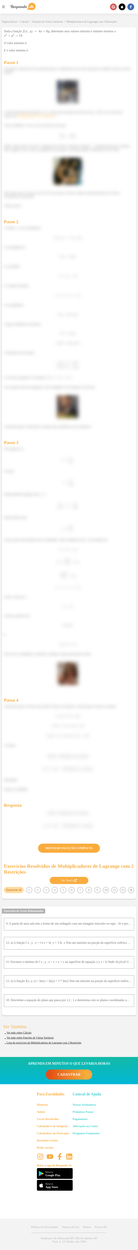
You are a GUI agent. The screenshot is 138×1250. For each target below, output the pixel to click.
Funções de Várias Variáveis (47, 21)
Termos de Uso (70, 1227)
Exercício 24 (13, 889)
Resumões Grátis (47, 1140)
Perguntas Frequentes (86, 1133)
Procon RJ (101, 1227)
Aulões (41, 1111)
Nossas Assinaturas (84, 1104)
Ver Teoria (69, 880)
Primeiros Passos (83, 1111)
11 (114, 890)
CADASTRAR (68, 1074)
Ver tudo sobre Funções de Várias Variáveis (30, 1037)
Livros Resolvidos (48, 1119)
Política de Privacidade (44, 1227)
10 (105, 890)
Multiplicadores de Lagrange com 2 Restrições (91, 21)
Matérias (42, 1104)
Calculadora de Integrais (52, 1126)
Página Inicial (9, 21)
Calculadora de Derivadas (53, 1133)
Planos (87, 1227)
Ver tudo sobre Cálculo (19, 1032)
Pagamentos (80, 1119)
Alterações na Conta (85, 1126)
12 (122, 890)
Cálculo (24, 21)
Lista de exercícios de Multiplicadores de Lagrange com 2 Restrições (44, 1042)
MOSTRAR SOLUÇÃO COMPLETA (69, 848)
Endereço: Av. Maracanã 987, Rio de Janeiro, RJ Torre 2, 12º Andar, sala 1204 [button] (69, 1240)
